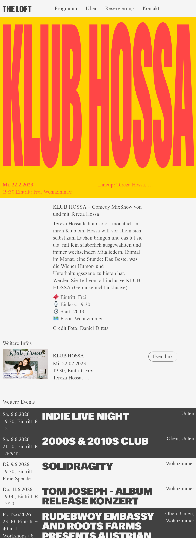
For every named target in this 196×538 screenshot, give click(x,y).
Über (91, 8)
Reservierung (119, 8)
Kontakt (151, 8)
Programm (66, 8)
